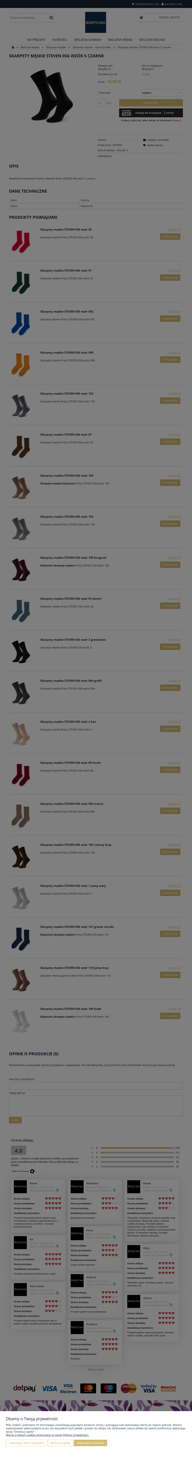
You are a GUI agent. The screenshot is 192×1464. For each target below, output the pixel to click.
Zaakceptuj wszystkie (90, 1443)
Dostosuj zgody (60, 1443)
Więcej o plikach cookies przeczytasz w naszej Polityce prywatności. (47, 1435)
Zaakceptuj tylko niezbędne (26, 1443)
